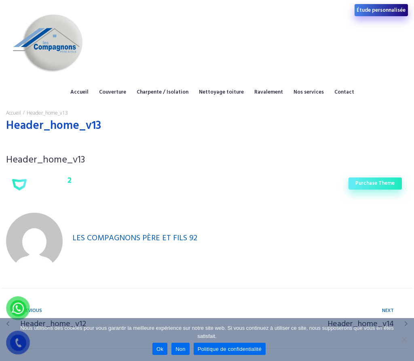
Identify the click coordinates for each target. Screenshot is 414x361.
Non (180, 349)
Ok (159, 349)
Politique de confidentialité (230, 349)
